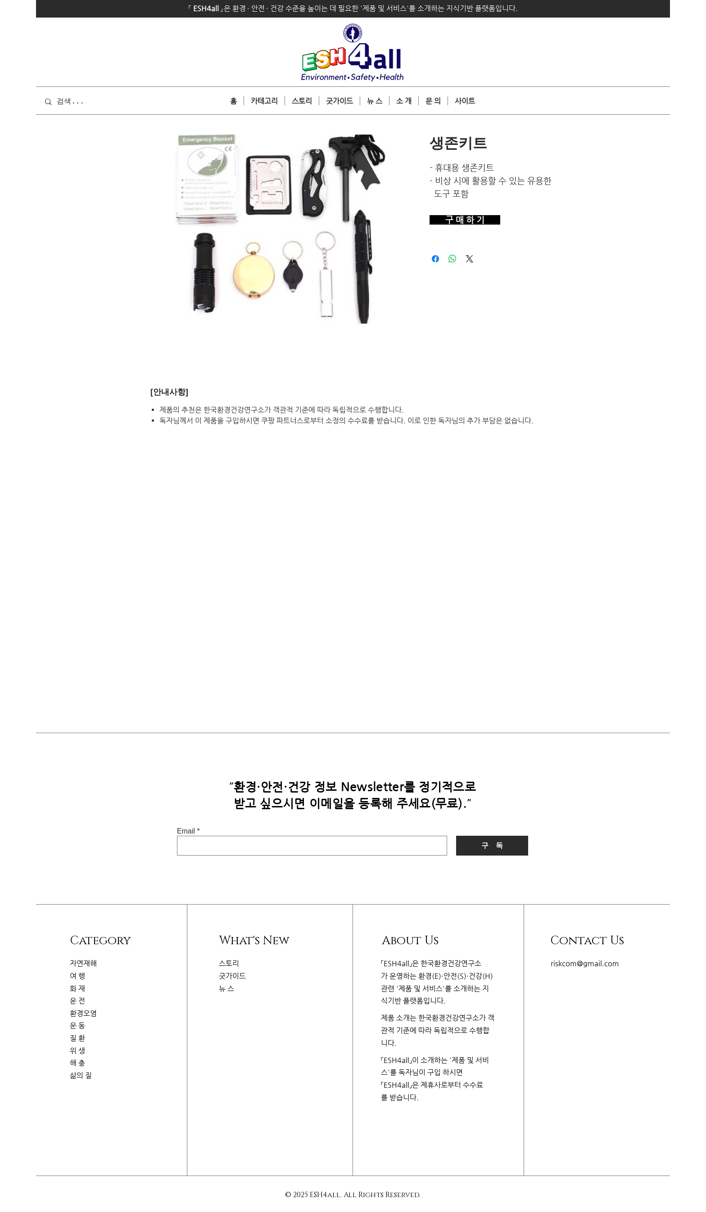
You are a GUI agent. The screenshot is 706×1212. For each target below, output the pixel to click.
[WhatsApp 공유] (452, 258)
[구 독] (492, 846)
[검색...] (83, 101)
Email (186, 831)
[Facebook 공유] (435, 258)
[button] (465, 100)
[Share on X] (469, 258)
